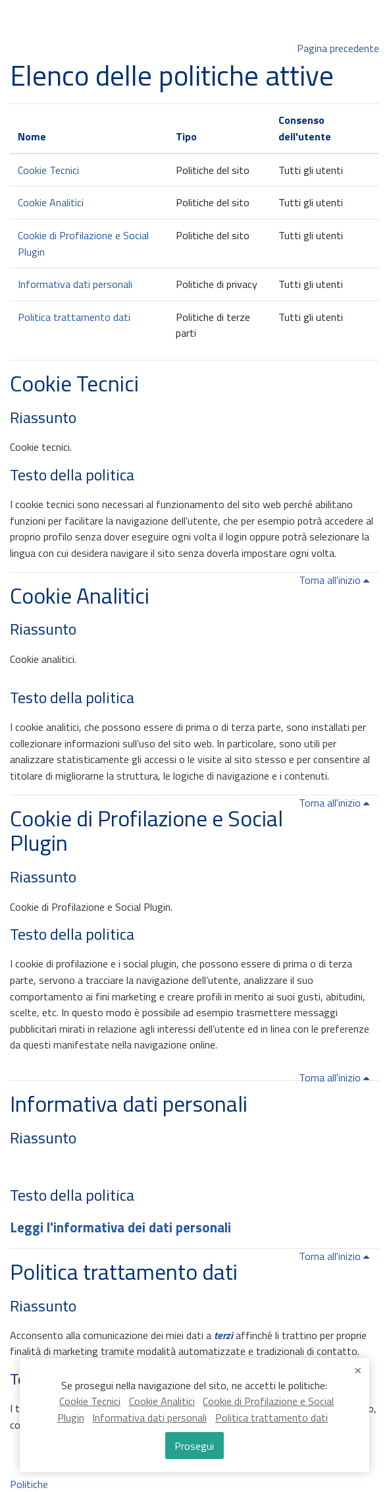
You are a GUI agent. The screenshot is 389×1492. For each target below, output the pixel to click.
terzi (223, 1335)
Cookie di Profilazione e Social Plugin (146, 830)
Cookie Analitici (51, 202)
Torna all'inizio (336, 580)
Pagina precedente (338, 48)
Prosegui (194, 1446)
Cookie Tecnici (48, 170)
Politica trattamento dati (74, 317)
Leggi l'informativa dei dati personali (120, 1227)
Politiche (29, 1484)
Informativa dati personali (75, 284)
